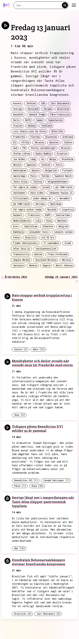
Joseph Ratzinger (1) (56, 480)
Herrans (40, 204)
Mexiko (17, 164)
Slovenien (51, 136)
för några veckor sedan (27, 209)
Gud (15, 148)
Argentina (68, 209)
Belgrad (63, 226)
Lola (38, 220)
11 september (51, 243)
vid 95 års (47, 237)
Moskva (33, 265)
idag (33, 159)
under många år (42, 198)
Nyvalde (52, 209)
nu (42, 159)
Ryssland (33, 109)
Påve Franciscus (60, 114)
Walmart (17, 215)
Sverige (17, 109)
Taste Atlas (20, 181)
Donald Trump (37, 114)
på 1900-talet (64, 187)
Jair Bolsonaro (60, 103)
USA (43, 103)
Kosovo (17, 103)
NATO (27, 120)
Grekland (67, 136)
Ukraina (39, 142)
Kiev (15, 226)
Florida (35, 136)
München (61, 220)
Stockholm (67, 159)
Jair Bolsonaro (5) (48, 613)
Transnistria (21, 254)
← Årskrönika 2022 (14, 276)
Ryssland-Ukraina (46, 259)
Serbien (31, 103)
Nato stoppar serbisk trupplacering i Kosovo (42, 297)
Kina (49, 220)
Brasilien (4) (22, 613)
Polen (16, 237)
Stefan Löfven (21, 153)
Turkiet (45, 164)
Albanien (48, 226)
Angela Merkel (21, 259)
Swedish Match (63, 176)
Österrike (57, 131)
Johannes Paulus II (60, 192)
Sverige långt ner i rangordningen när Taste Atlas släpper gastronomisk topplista (43, 501)
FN (24, 148)
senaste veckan (63, 232)
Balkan (32, 125)
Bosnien (54, 142)
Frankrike (19, 136)
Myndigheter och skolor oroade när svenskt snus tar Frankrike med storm (42, 363)
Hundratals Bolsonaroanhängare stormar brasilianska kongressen (38, 562)
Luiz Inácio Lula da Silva (29, 131)
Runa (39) (37, 486)
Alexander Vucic (39, 232)
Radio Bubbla (43, 153)
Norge (52, 159)
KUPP (47, 215)
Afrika (25, 142)
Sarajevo (18, 265)
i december (63, 198)
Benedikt (18, 114)
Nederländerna (21, 220)
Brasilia (30, 237)
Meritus (66, 259)
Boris (16, 120)
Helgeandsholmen (57, 181)
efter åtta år (21, 248)
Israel (46, 187)
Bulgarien (51, 170)
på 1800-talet (21, 204)
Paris (59, 164)
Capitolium (30, 226)
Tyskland (46, 125)
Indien (68, 142)
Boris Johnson (64, 265)
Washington (19, 170)
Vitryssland (20, 198)
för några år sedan (25, 187)
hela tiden (36, 192)
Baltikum (55, 204)
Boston (38, 254)
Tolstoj (37, 181)
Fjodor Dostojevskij (25, 243)
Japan (39, 120)
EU (14, 142)
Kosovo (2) (20, 349)
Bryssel (65, 148)
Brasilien (63, 109)
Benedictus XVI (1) (26, 480)
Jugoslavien (55, 120)
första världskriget (43, 148)
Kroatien (62, 153)
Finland (67, 170)
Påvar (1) (20, 486)
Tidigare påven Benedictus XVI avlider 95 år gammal (37, 428)
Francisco (34, 215)
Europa (48, 109)
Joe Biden (19, 159)
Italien (17, 125)
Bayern (36, 170)
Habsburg (18, 232)
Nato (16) (39, 349)
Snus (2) (19, 415)
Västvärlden (63, 215)
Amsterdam (19, 176)
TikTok (45, 176)
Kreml (68, 243)
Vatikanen (19, 192)
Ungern (46, 265)
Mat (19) (19, 548)
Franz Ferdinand (57, 254)
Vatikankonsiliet (46, 248)
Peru (33, 176)
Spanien (31, 164)
